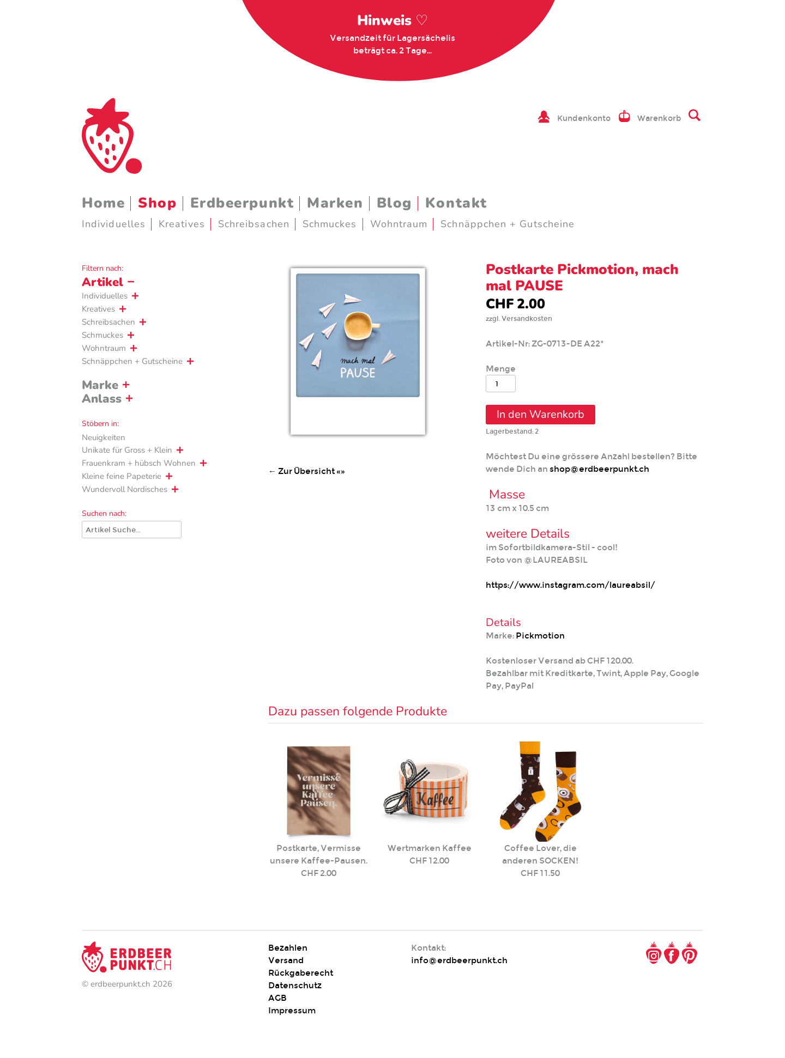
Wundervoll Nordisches (124, 489)
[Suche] (132, 529)
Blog (394, 202)
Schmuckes (330, 223)
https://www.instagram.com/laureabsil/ (570, 585)
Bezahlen (287, 948)
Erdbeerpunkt (242, 202)
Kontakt (456, 202)
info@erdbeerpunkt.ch (459, 960)
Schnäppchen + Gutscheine (507, 223)
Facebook (671, 952)
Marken (335, 202)
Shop (157, 202)
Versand (286, 960)
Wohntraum (399, 223)
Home (103, 202)
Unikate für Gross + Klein (127, 450)
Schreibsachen (253, 223)
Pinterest (689, 952)
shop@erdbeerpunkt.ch (599, 469)
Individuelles (114, 223)
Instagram (653, 952)
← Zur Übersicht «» (306, 471)
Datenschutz (295, 985)
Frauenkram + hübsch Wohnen (139, 463)
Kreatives (182, 223)
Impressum (292, 1010)
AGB (277, 998)
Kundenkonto (584, 118)
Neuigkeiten (103, 437)
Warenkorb (659, 118)
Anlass (102, 399)
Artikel (102, 282)
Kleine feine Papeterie (121, 476)
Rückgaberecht (300, 973)
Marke (100, 385)
